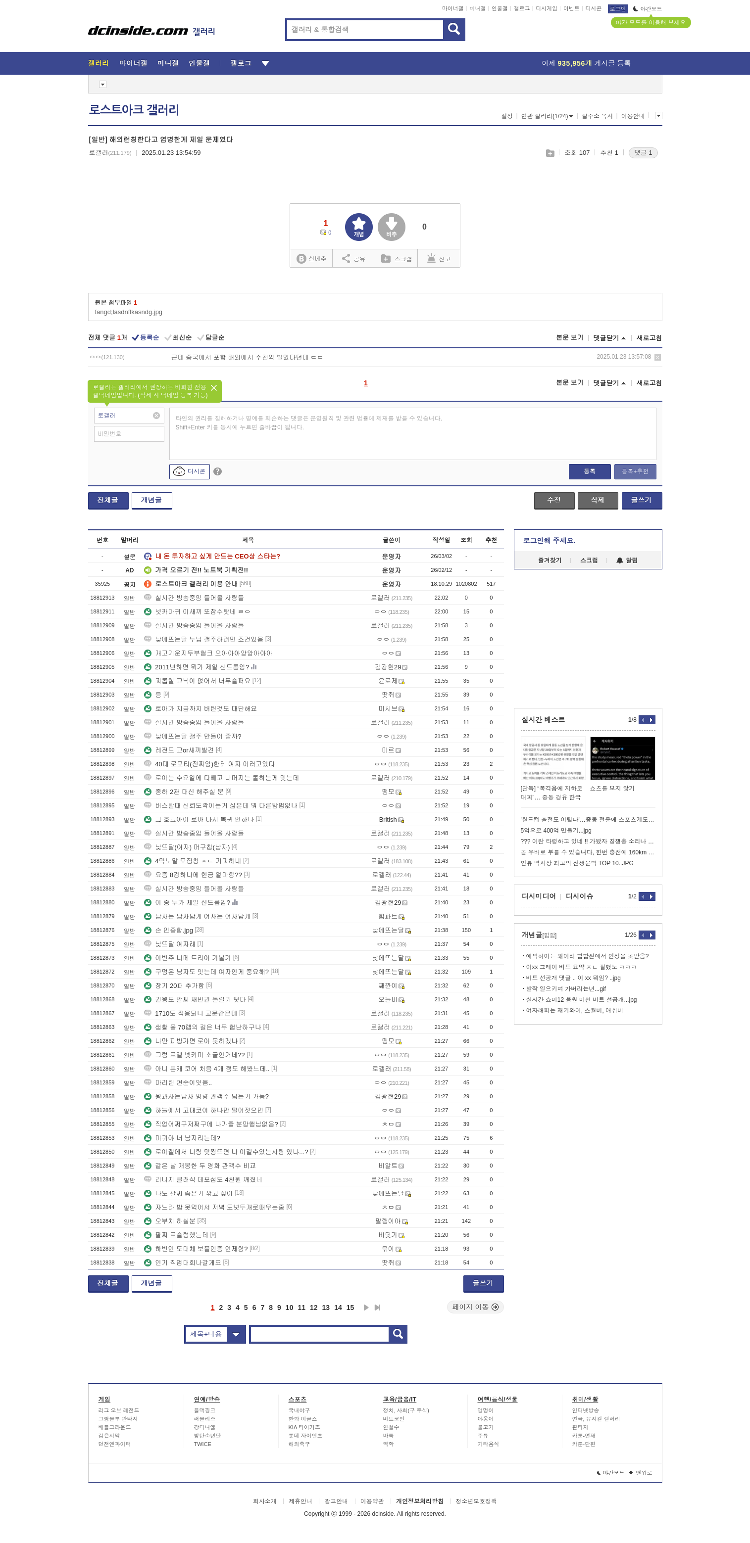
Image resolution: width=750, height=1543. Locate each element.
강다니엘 (205, 1427)
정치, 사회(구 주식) (406, 1410)
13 (326, 1307)
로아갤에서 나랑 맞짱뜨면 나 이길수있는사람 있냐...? (226, 1152)
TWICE (202, 1444)
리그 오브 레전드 (119, 1410)
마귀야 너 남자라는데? (182, 1138)
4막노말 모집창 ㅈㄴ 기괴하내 (192, 861)
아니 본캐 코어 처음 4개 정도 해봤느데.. (206, 1069)
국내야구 (299, 1410)
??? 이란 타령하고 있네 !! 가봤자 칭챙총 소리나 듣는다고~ (588, 841)
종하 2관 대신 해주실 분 (184, 791)
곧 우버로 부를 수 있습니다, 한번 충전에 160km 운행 (588, 852)
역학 (388, 1444)
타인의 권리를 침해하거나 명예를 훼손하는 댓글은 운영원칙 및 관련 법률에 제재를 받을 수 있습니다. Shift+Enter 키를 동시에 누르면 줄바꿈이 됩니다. (309, 423)
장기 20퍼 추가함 (174, 985)
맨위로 (640, 1473)
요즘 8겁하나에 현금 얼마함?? (193, 875)
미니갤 (477, 8)
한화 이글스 (303, 1419)
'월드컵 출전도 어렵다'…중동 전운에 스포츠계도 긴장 (588, 819)
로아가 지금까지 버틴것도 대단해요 (200, 708)
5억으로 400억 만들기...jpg (556, 830)
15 (350, 1307)
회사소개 (265, 1501)
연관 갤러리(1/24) (547, 116)
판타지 (580, 1427)
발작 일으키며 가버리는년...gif (566, 988)
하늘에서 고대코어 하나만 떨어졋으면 (203, 1110)
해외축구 (299, 1444)
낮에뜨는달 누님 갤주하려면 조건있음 (203, 639)
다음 (366, 1307)
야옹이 (486, 1419)
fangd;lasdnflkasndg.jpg (129, 312)
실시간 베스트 (543, 720)
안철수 (391, 1427)
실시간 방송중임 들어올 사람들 (194, 598)
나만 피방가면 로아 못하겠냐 (191, 1041)
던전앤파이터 (115, 1444)
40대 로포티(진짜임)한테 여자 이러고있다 (209, 764)
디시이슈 (580, 896)
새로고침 (649, 338)
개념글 (151, 500)
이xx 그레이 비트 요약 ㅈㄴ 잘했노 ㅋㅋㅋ (581, 967)
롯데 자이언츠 (306, 1436)
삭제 (657, 357)
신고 (439, 258)
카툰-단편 (584, 1444)
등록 (590, 471)
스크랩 (549, 153)
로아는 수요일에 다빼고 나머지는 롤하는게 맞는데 (221, 778)
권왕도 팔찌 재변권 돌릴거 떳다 (195, 999)
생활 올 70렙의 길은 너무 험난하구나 (202, 1027)
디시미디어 (539, 896)
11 (301, 1307)
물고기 (486, 1427)
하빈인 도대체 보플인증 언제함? (196, 1249)
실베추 (311, 259)
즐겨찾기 (550, 560)
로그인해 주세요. (549, 541)
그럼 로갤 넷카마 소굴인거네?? (194, 1055)
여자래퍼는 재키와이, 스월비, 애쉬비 (575, 1010)
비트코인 (394, 1419)
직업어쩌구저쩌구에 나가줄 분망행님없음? (211, 1124)
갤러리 (98, 63)
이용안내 (633, 116)
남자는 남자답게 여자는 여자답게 (197, 916)
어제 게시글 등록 (586, 63)
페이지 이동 (475, 1307)
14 (338, 1307)
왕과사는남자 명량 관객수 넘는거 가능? (206, 1096)
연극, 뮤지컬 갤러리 (596, 1419)
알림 (627, 560)
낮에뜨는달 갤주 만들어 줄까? (192, 736)
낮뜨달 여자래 (170, 944)
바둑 (388, 1436)
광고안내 (336, 1501)
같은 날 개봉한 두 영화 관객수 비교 (200, 1165)
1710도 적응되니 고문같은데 (190, 1013)
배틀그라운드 (115, 1427)
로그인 (618, 9)
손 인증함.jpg (168, 930)
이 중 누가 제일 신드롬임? (187, 902)
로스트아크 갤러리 (134, 110)
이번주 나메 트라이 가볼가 (187, 958)
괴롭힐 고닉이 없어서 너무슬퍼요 (197, 681)
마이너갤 (453, 8)
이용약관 (372, 1501)
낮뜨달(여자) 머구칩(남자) (187, 847)
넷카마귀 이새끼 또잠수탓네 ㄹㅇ (197, 611)
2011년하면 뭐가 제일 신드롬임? (196, 667)
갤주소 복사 (597, 116)
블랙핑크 (205, 1410)
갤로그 (522, 8)
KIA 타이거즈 (304, 1427)
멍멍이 (486, 1410)
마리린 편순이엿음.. (178, 1082)
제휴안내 (300, 1501)
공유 (353, 258)
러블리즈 (205, 1419)
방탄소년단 (207, 1436)
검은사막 (109, 1436)
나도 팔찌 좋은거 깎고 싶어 (188, 1193)
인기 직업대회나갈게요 (182, 1262)
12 (314, 1307)
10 (290, 1307)
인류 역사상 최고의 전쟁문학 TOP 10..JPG (577, 863)
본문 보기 (570, 337)
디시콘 (594, 8)
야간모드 (647, 9)
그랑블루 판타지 (118, 1419)
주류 (483, 1436)
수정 (554, 500)
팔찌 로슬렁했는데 (176, 1235)
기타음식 (489, 1444)
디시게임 (546, 8)
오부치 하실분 (170, 1221)
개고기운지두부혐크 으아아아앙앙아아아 (208, 653)
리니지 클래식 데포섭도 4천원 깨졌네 (203, 1179)
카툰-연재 (584, 1436)
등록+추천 (635, 471)
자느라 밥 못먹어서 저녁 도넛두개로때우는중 (214, 1207)
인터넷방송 (586, 1410)
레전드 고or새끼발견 (179, 750)
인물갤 (500, 8)
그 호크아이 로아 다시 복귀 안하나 (199, 819)
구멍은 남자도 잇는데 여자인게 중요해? (206, 972)
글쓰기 (641, 500)
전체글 (108, 500)
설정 (507, 116)
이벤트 (571, 8)
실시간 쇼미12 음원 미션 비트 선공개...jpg (581, 999)
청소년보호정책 (476, 1501)
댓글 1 (643, 152)
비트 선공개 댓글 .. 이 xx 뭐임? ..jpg (573, 978)
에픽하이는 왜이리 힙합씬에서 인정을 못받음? (587, 956)
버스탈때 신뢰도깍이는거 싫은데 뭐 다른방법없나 (220, 805)
